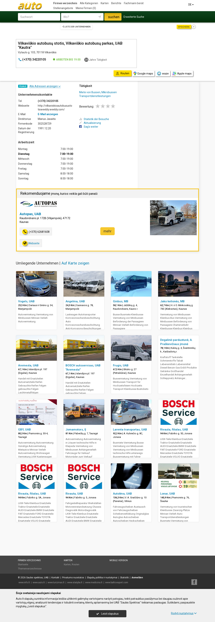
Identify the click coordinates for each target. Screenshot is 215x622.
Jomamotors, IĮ (76, 429)
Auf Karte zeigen (75, 263)
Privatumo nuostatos (73, 577)
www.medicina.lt (93, 582)
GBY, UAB (24, 429)
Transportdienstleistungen (95, 96)
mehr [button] (107, 231)
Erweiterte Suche (134, 16)
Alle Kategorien (89, 3)
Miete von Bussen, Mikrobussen (98, 92)
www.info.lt (24, 582)
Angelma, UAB (75, 301)
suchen (113, 17)
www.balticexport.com (116, 582)
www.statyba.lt (74, 582)
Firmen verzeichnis (65, 3)
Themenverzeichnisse (30, 568)
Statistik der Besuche (94, 119)
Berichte (116, 3)
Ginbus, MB (120, 301)
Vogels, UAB (26, 301)
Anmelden (137, 577)
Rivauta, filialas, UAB (174, 429)
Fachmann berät (134, 3)
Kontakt (55, 577)
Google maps (143, 74)
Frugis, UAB (120, 365)
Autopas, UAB (30, 214)
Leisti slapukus (107, 613)
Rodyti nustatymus (184, 613)
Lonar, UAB (167, 493)
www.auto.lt (39, 582)
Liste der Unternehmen (76, 27)
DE (191, 4)
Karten (105, 3)
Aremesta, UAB (28, 365)
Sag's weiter (88, 126)
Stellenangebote (63, 8)
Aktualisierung (90, 122)
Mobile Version (119, 560)
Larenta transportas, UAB (130, 429)
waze (163, 73)
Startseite (23, 564)
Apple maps (182, 74)
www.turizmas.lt (56, 582)
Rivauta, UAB (74, 493)
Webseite (30, 243)
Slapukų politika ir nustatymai (102, 577)
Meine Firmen (86, 8)
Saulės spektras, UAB (37, 577)
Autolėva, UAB (122, 493)
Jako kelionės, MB (172, 301)
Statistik (124, 577)
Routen (75, 564)
